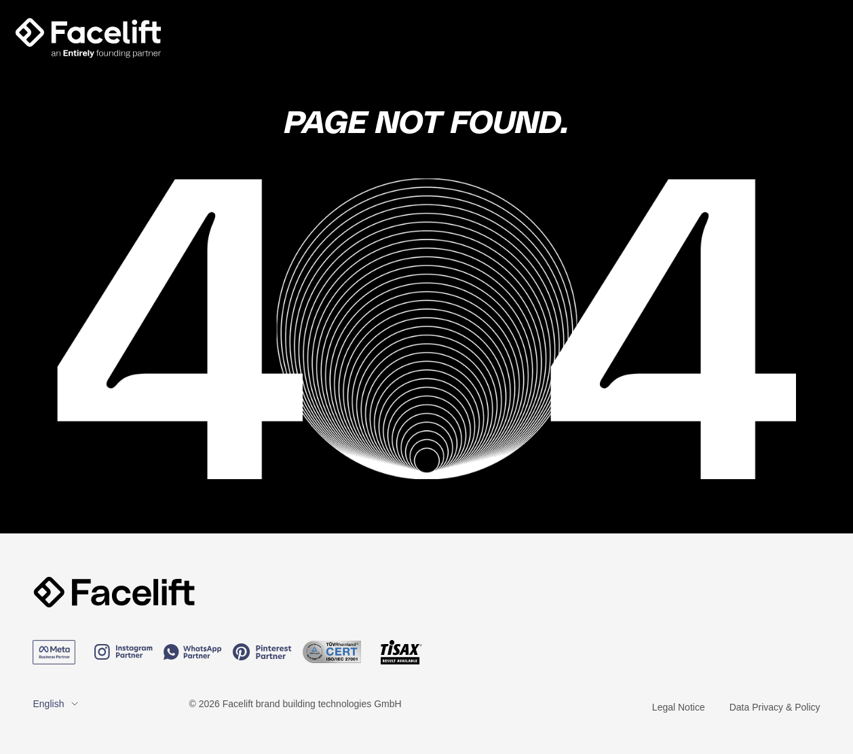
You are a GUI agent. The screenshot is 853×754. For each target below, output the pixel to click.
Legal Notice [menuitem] (678, 707)
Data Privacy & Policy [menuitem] (774, 707)
